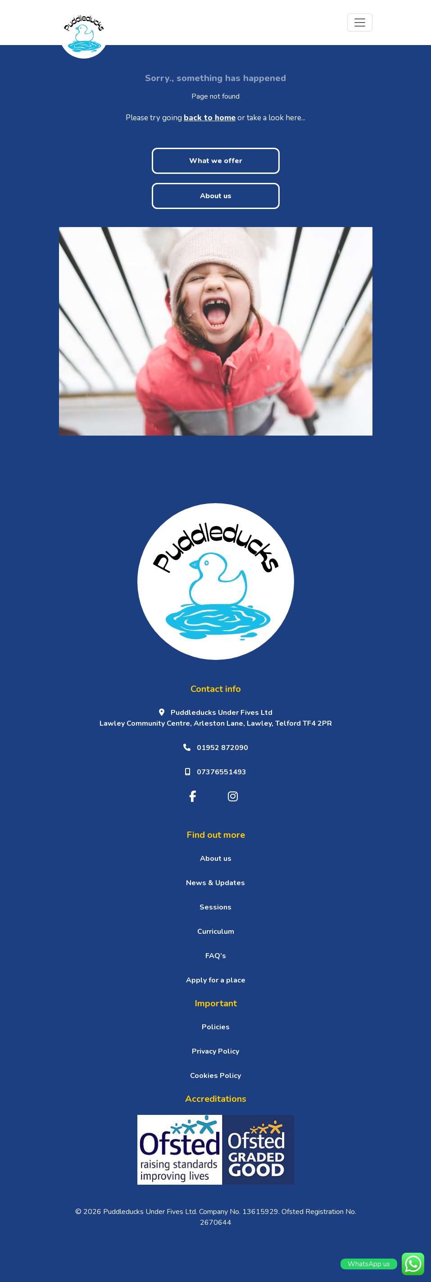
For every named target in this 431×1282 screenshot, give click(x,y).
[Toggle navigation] (359, 23)
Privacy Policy (215, 1051)
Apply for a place (215, 980)
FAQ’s (215, 956)
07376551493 (215, 772)
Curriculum (215, 931)
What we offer (215, 161)
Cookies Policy (215, 1076)
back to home (210, 118)
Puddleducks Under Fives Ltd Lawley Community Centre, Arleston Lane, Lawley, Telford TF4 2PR (216, 718)
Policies (216, 1027)
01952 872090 (215, 748)
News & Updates (215, 883)
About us (215, 196)
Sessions (215, 907)
